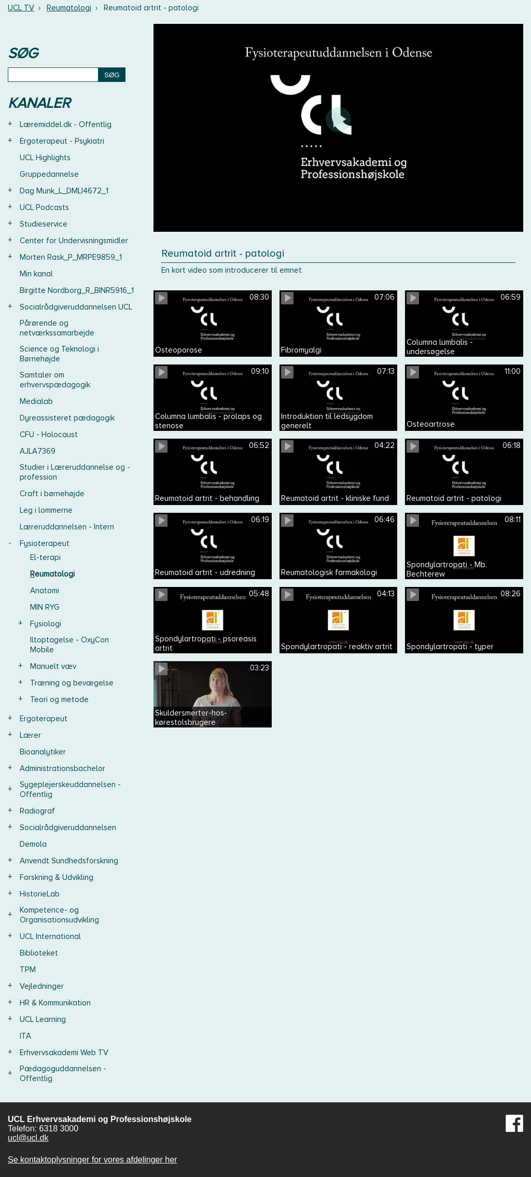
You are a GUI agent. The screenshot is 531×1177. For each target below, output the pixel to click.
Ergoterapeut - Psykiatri (62, 141)
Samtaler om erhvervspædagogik (55, 379)
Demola (33, 844)
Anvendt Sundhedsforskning (69, 860)
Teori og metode (59, 699)
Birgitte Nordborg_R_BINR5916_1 (77, 290)
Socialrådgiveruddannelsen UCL (76, 307)
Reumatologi (69, 7)
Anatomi (44, 590)
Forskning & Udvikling (56, 877)
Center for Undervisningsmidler (74, 240)
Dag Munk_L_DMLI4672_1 (64, 190)
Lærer (30, 735)
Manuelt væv (53, 666)
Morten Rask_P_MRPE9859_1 (71, 257)
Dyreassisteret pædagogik (67, 418)
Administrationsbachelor (62, 768)
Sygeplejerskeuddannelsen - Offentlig (70, 789)
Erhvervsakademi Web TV (64, 1052)
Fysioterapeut (44, 543)
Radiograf (37, 811)
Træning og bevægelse (72, 683)
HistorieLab (40, 894)
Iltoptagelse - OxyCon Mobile (69, 644)
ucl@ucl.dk (28, 1137)
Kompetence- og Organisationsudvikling (59, 914)
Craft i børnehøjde (52, 493)
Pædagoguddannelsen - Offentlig (63, 1073)
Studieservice (43, 224)
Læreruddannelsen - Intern (67, 526)
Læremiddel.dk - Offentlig (65, 124)
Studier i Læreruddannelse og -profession (75, 472)
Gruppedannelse (49, 174)
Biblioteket (39, 953)
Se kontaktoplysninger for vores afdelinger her (92, 1159)
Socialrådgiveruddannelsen (68, 827)
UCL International (50, 936)
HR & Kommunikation (55, 1002)
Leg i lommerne (46, 510)
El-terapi (45, 557)
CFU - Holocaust (49, 434)
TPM (28, 969)
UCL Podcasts (44, 207)
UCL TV (21, 7)
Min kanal (36, 273)
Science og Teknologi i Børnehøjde (59, 353)
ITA (25, 1036)
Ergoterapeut (43, 718)
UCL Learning (43, 1019)
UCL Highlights (45, 157)
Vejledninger (42, 986)
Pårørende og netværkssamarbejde (57, 328)
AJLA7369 (37, 451)
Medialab (36, 401)
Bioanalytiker (43, 751)
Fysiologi (45, 623)
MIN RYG (45, 607)
